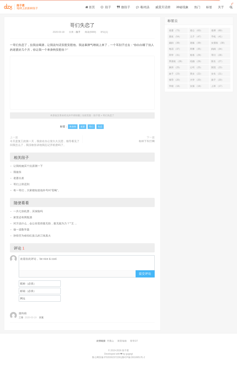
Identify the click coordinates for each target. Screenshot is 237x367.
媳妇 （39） (175, 43)
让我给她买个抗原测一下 (28, 165)
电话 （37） (175, 49)
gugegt (129, 354)
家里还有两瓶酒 (22, 217)
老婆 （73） (175, 30)
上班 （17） (217, 86)
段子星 (96, 115)
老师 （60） (217, 30)
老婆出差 (18, 178)
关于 (221, 7)
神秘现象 (182, 7)
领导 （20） (175, 79)
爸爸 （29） (196, 55)
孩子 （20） (217, 79)
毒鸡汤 (142, 7)
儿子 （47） (196, 36)
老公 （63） (196, 30)
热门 (197, 7)
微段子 (123, 7)
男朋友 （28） (176, 61)
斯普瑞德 (122, 341)
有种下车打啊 (147, 141)
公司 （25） (196, 67)
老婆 (82, 126)
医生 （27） (217, 61)
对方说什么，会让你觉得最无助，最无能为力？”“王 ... (45, 223)
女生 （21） (217, 73)
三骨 (21, 317)
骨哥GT (134, 341)
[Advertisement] (82, 82)
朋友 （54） (175, 36)
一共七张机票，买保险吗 (28, 211)
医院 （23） (217, 67)
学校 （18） (175, 86)
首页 (90, 7)
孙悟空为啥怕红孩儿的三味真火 (32, 235)
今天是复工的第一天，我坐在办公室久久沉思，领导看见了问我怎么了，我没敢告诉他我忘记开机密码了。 (44, 143)
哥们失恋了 (82, 25)
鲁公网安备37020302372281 (106, 357)
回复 (41, 317)
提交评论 (145, 273)
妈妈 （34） (217, 49)
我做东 (17, 172)
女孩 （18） (196, 86)
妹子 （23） (175, 73)
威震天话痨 (163, 7)
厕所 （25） (175, 67)
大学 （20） (196, 79)
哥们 (91, 126)
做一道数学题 (21, 229)
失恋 (100, 126)
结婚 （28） (196, 61)
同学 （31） (175, 55)
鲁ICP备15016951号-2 (133, 357)
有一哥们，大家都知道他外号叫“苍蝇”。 (37, 190)
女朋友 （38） (218, 43)
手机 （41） (217, 36)
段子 (106, 7)
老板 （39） (196, 43)
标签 (209, 7)
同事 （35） (196, 49)
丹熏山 (110, 341)
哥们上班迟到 (21, 184)
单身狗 (72, 126)
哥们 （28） (217, 55)
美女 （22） (196, 73)
